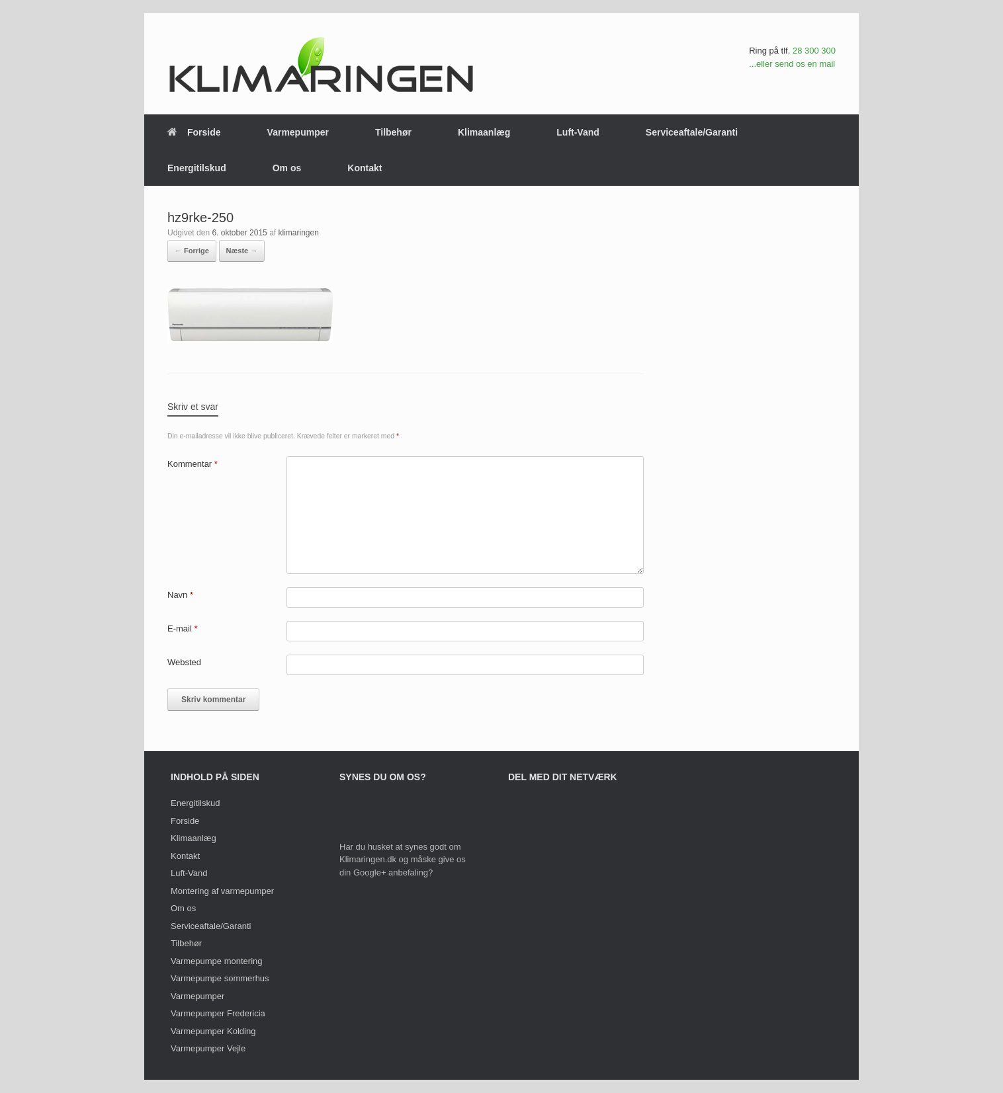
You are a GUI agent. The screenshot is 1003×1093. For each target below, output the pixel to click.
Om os (287, 168)
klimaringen (298, 232)
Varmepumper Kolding (213, 1031)
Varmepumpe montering (217, 961)
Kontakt (364, 168)
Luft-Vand (577, 132)
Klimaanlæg (484, 132)
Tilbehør (393, 132)
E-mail (182, 628)
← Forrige (192, 251)
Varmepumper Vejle (208, 1048)
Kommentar (192, 464)
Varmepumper (298, 132)
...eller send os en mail (792, 64)
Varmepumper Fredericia (218, 1013)
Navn (180, 595)
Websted (184, 662)
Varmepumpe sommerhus (220, 978)
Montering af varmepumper (222, 891)
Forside (194, 132)
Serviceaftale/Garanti (692, 132)
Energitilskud (196, 168)
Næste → (242, 251)
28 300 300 (814, 51)
